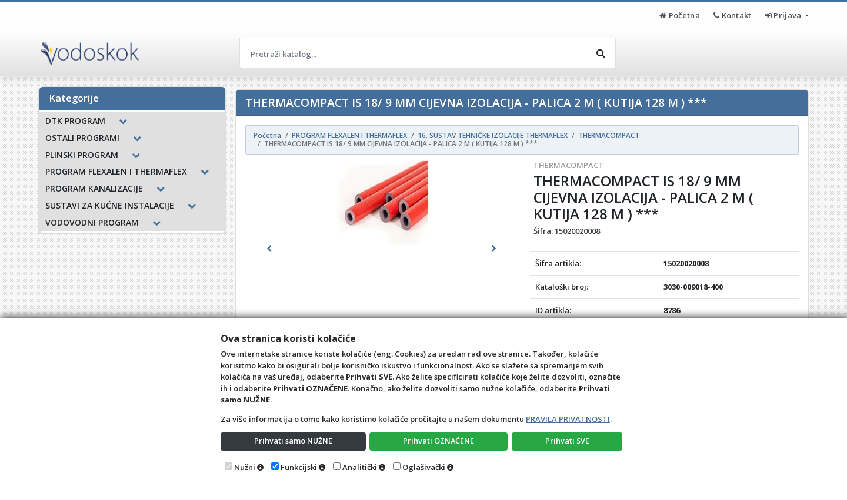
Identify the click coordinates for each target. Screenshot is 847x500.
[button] (269, 248)
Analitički (359, 467)
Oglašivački (423, 467)
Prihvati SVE (567, 440)
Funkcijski (299, 467)
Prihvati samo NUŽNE (293, 440)
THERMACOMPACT (568, 165)
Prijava (784, 15)
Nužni (244, 467)
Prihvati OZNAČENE (438, 440)
